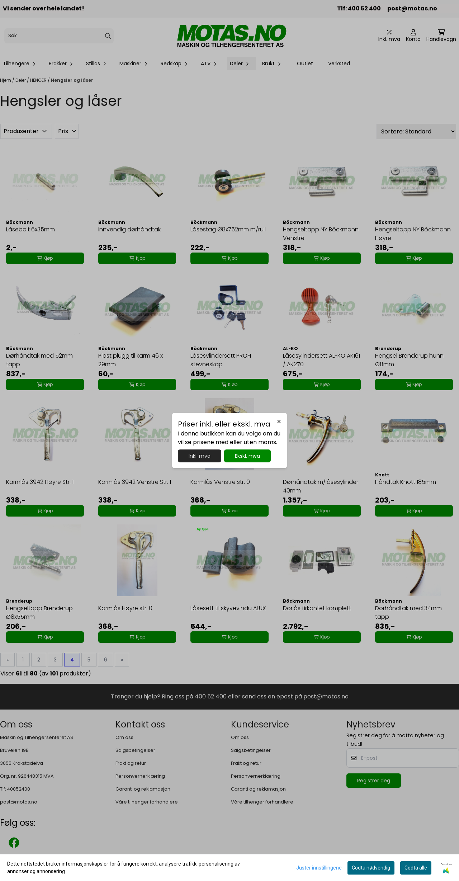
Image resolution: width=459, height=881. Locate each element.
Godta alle (415, 868)
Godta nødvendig (371, 868)
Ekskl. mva (247, 456)
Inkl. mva (199, 456)
